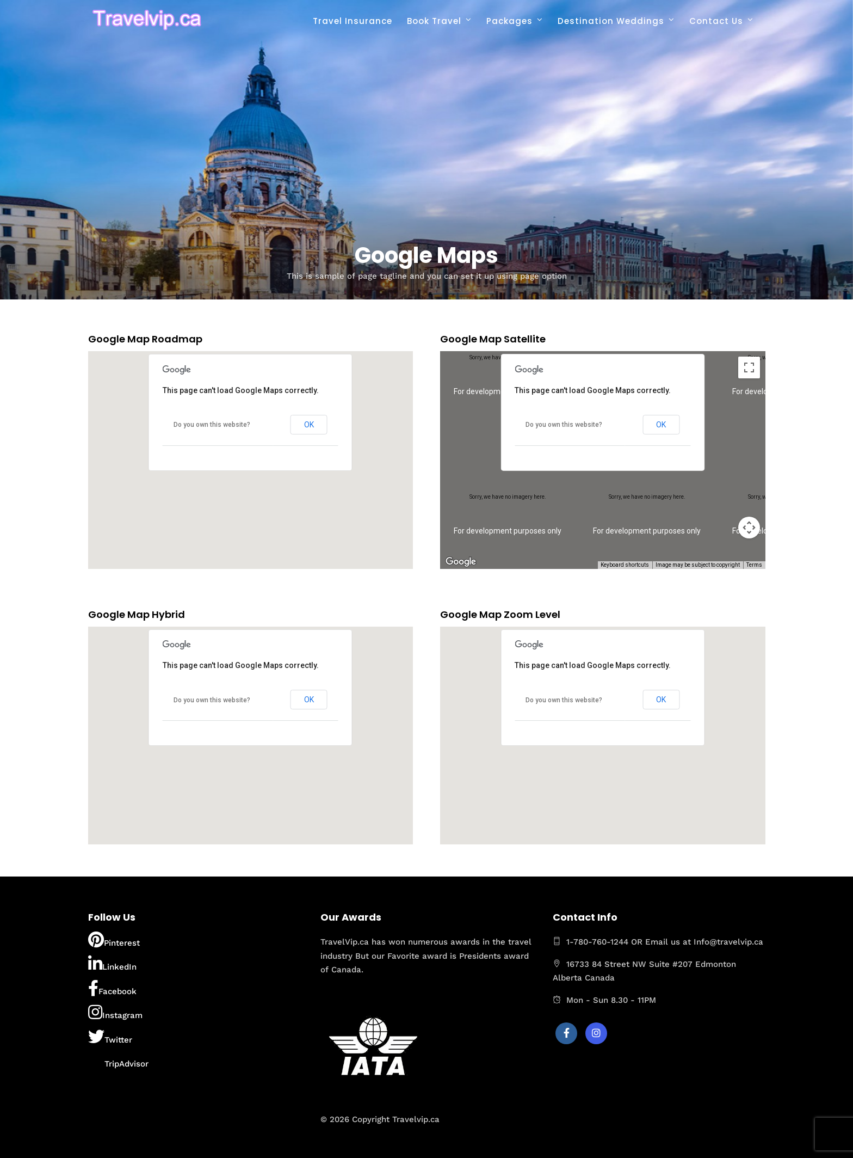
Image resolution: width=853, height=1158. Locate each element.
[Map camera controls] (749, 527)
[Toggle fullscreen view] (749, 367)
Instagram (115, 1012)
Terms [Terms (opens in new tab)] (754, 565)
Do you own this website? (212, 424)
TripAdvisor (118, 1060)
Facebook (112, 988)
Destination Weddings (611, 21)
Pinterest (114, 940)
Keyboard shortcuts (625, 565)
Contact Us (716, 21)
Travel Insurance (352, 21)
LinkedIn (112, 963)
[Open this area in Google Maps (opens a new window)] (461, 562)
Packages (509, 21)
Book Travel (434, 21)
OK (309, 424)
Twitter (110, 1036)
